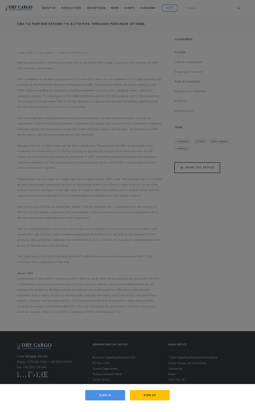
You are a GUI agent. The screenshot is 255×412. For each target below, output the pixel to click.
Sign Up (150, 395)
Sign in (105, 395)
